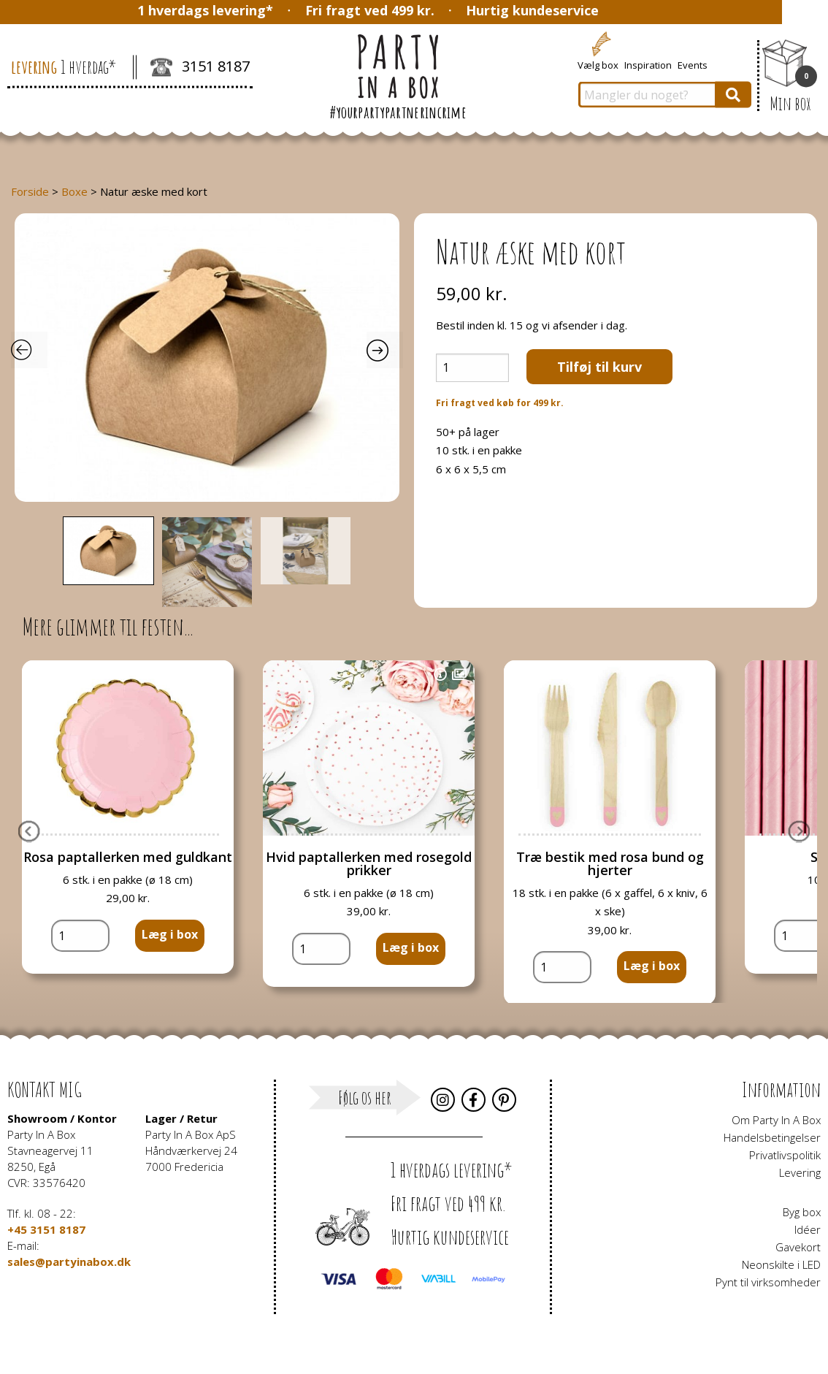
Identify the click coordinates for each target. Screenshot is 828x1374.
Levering (800, 1172)
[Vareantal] (472, 368)
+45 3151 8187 (46, 1229)
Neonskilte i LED (781, 1264)
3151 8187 (200, 68)
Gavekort (798, 1247)
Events (693, 64)
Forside (30, 191)
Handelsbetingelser (772, 1137)
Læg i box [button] (170, 934)
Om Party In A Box (776, 1119)
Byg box (802, 1212)
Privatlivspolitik (785, 1155)
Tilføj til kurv (599, 366)
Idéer (807, 1229)
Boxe (74, 191)
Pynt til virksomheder (768, 1282)
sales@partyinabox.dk (69, 1261)
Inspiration (648, 64)
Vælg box (598, 64)
